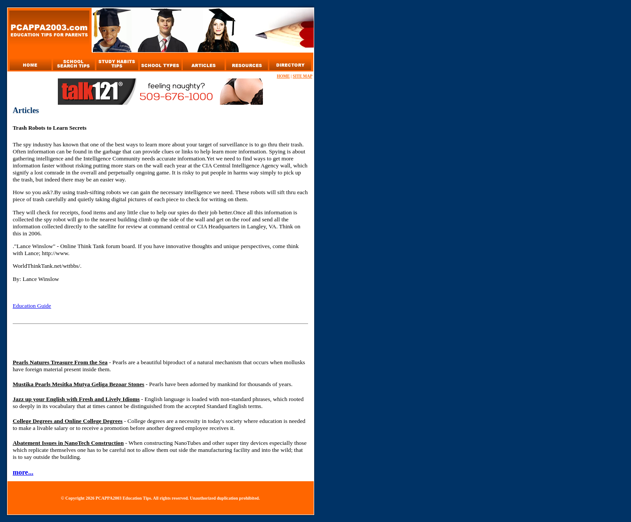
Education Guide (32, 305)
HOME (283, 76)
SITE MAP (302, 76)
